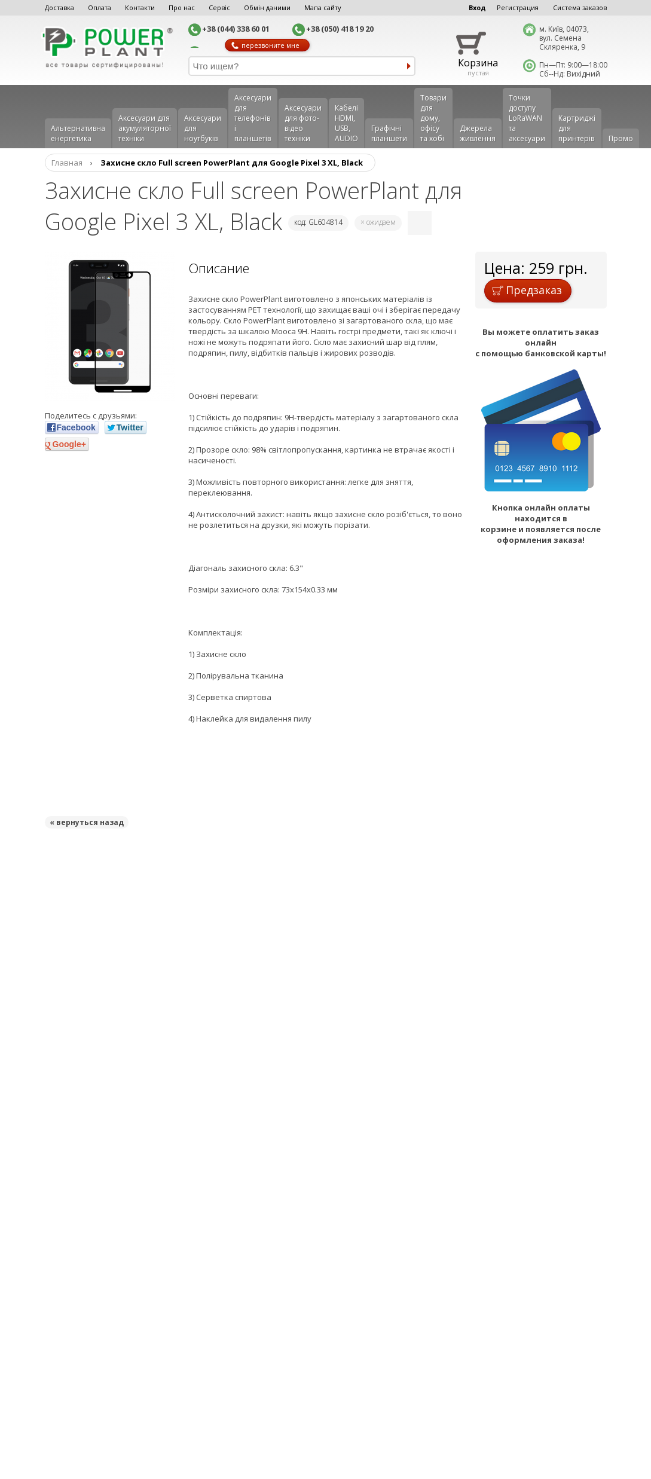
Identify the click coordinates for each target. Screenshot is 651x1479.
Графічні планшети (389, 133)
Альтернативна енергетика (78, 133)
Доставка (59, 7)
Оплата (99, 7)
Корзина (478, 62)
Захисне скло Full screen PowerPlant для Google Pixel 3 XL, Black (231, 162)
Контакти (140, 7)
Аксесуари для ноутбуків (202, 128)
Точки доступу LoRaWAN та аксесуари (527, 118)
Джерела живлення (478, 133)
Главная (66, 162)
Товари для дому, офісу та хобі (433, 118)
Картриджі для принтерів (576, 128)
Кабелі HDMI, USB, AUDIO (346, 123)
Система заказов (580, 7)
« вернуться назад (87, 822)
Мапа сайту (322, 7)
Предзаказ (527, 290)
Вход (477, 7)
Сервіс (219, 7)
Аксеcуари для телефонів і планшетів (252, 118)
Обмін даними (267, 7)
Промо (621, 138)
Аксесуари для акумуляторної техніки (144, 128)
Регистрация (518, 7)
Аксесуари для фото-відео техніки (303, 123)
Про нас (182, 7)
